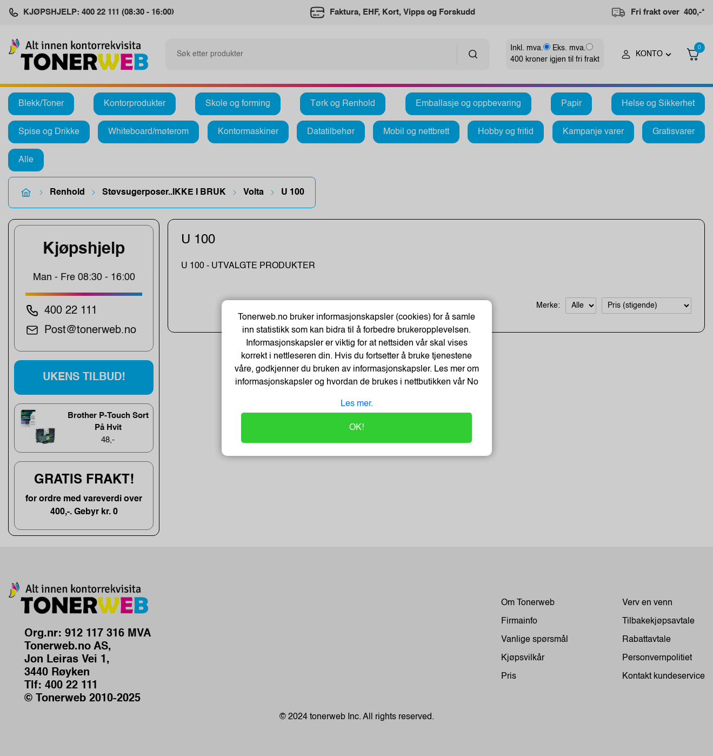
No (471, 382)
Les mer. (357, 404)
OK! (356, 427)
